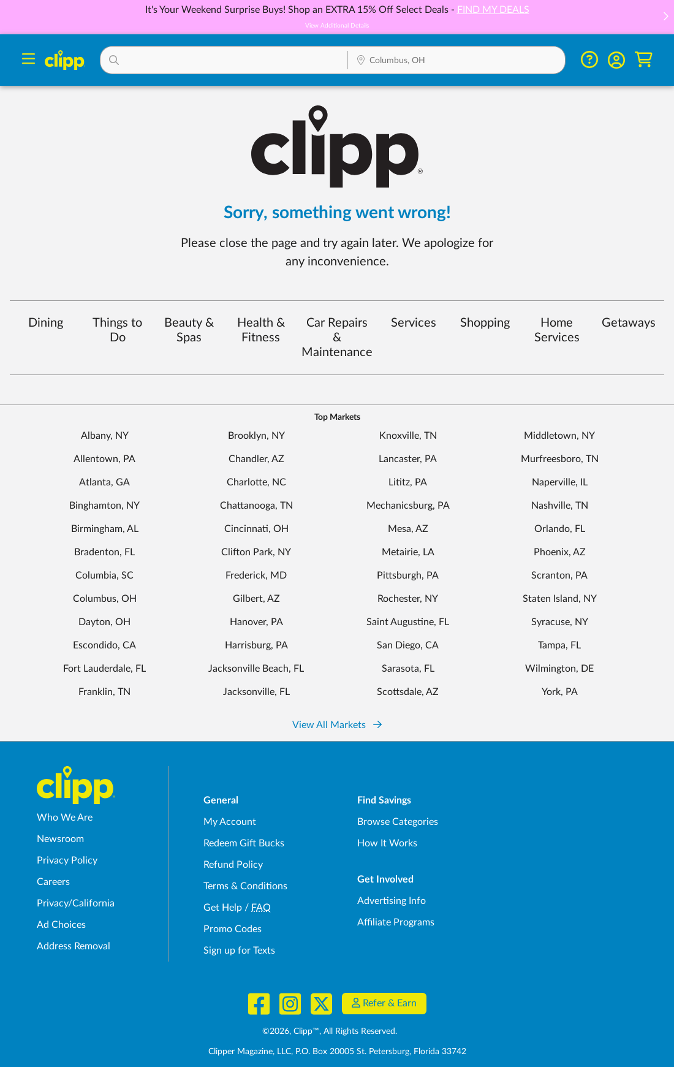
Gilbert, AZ (256, 599)
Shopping (485, 323)
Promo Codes (232, 929)
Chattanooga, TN (256, 506)
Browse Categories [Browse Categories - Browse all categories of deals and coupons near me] (397, 822)
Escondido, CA (104, 645)
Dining (45, 323)
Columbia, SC (104, 575)
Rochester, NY (407, 599)
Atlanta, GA (104, 482)
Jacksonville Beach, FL (256, 669)
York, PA (560, 692)
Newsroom (60, 839)
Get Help (222, 908)
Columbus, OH (105, 599)
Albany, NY (105, 436)
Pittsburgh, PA (408, 575)
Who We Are (65, 817)
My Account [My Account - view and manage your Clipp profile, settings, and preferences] (229, 822)
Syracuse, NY (559, 622)
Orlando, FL (559, 529)
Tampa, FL (559, 645)
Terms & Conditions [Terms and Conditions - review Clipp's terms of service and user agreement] (245, 886)
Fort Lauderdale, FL (104, 669)
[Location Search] (455, 61)
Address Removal (73, 946)
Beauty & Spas (189, 330)
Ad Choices (61, 925)
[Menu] (28, 60)
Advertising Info (391, 901)
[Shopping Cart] (644, 59)
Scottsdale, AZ (408, 692)
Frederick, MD (256, 575)
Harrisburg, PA (256, 645)
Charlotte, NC (256, 482)
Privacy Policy (67, 860)
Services (413, 323)
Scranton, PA (559, 575)
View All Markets (337, 725)
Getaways (629, 323)
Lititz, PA (407, 482)
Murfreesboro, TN (560, 459)
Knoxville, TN (408, 436)
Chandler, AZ (256, 459)
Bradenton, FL (104, 552)
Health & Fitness (261, 330)
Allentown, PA (104, 459)
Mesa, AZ (408, 529)
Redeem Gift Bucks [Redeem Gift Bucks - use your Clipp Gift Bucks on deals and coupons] (243, 843)
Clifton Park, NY (256, 552)
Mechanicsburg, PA (408, 506)
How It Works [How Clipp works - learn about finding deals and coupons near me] (387, 843)
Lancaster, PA (408, 459)
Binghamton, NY (104, 506)
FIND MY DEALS (493, 10)
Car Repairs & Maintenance (337, 338)
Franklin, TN (104, 692)
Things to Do (117, 330)
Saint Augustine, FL (407, 622)
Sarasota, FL (408, 669)
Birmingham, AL (104, 529)
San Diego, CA (408, 645)
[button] (665, 17)
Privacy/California (76, 903)
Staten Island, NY (560, 599)
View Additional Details (337, 26)
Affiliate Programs (395, 922)
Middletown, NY (559, 436)
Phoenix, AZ (560, 552)
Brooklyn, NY (256, 436)
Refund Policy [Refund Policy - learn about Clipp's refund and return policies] (233, 865)
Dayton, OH (104, 622)
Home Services (557, 330)
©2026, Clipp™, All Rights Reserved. (329, 1031)
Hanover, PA (256, 622)
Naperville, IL (560, 482)
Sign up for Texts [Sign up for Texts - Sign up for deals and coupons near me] (239, 950)
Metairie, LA (408, 552)
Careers (53, 882)
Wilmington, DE (559, 669)
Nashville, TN (559, 506)
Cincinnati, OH (256, 529)
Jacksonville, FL (256, 692)
